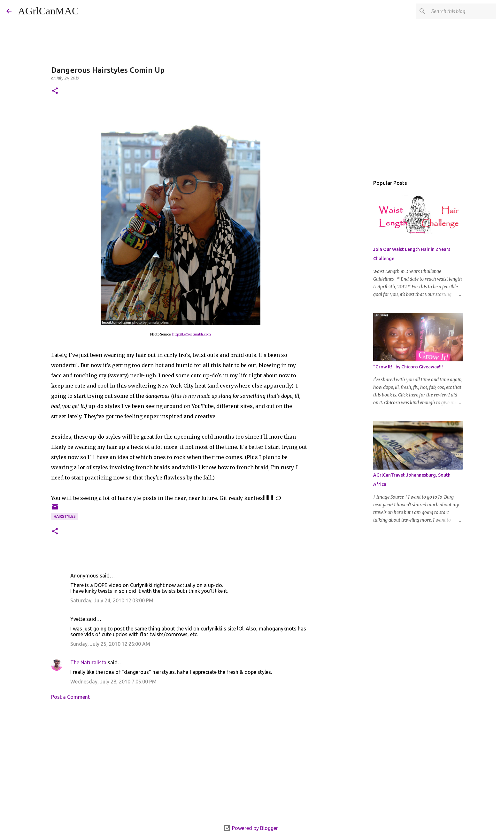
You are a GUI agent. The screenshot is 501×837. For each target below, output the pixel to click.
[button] (55, 91)
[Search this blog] (462, 11)
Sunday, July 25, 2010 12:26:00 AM (110, 644)
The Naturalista (88, 662)
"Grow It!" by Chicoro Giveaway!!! (408, 366)
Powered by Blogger (250, 828)
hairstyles (65, 516)
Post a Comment (70, 697)
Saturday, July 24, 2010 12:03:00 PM (111, 600)
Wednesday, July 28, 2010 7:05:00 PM (113, 681)
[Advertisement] (180, 764)
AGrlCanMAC (48, 11)
